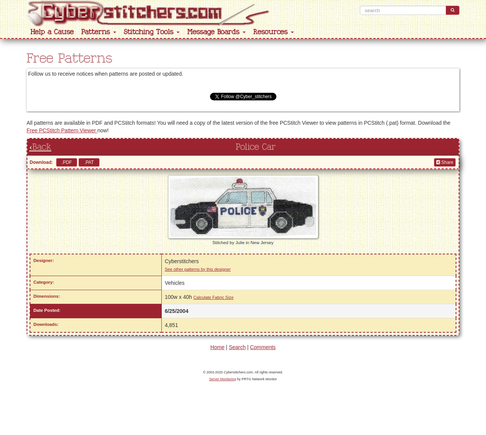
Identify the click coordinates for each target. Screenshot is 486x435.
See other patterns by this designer (198, 269)
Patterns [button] (98, 32)
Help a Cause (52, 32)
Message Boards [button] (216, 32)
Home (217, 347)
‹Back (40, 147)
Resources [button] (273, 32)
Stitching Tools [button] (152, 32)
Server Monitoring (222, 379)
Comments (263, 347)
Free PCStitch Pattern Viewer (62, 130)
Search (237, 347)
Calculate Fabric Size (213, 297)
